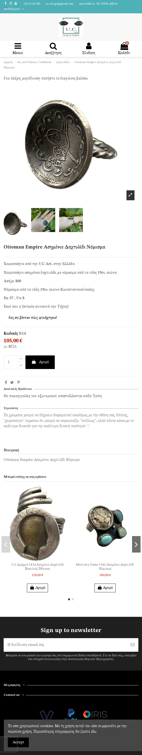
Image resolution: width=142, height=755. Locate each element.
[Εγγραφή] (132, 645)
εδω (93, 732)
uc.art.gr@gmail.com (60, 3)
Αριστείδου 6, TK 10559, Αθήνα (98, 3)
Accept (18, 742)
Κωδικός (11, 334)
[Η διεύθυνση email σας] (65, 645)
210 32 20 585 (32, 3)
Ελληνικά (14, 9)
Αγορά (40, 362)
